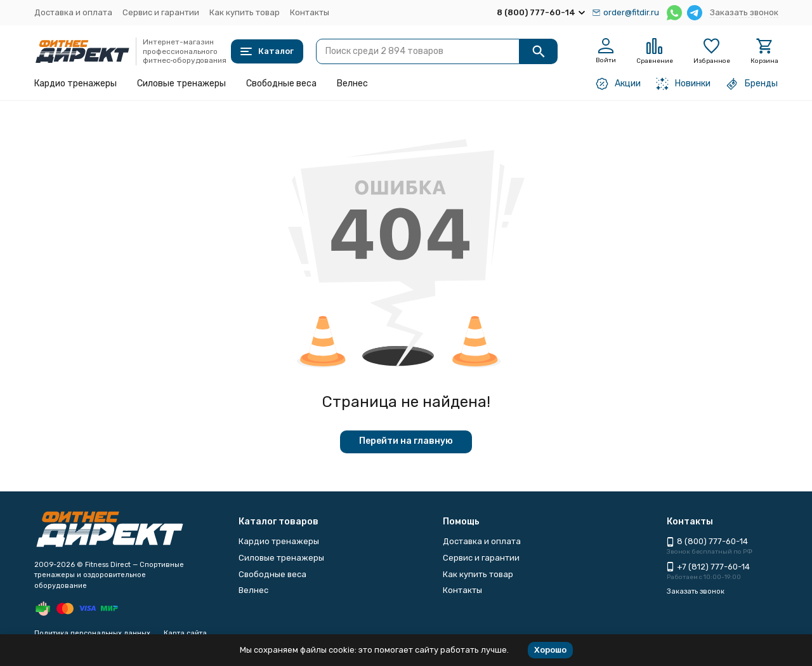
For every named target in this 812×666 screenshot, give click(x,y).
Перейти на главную (406, 441)
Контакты (309, 12)
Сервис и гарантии (160, 12)
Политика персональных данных (92, 633)
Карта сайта (185, 633)
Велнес (352, 83)
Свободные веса (281, 83)
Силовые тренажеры (181, 83)
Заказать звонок (744, 12)
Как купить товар (244, 12)
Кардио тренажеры (75, 83)
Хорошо (550, 650)
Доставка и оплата (73, 12)
